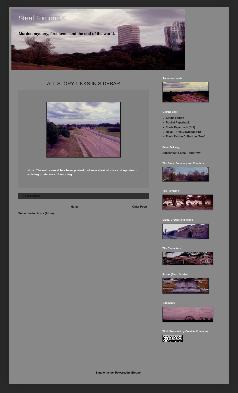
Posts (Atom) (45, 213)
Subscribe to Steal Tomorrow (181, 153)
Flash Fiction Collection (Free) (185, 136)
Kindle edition (175, 118)
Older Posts (140, 206)
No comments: (32, 195)
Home (74, 206)
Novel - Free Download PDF (184, 132)
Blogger (136, 372)
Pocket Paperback (177, 122)
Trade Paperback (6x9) (180, 127)
